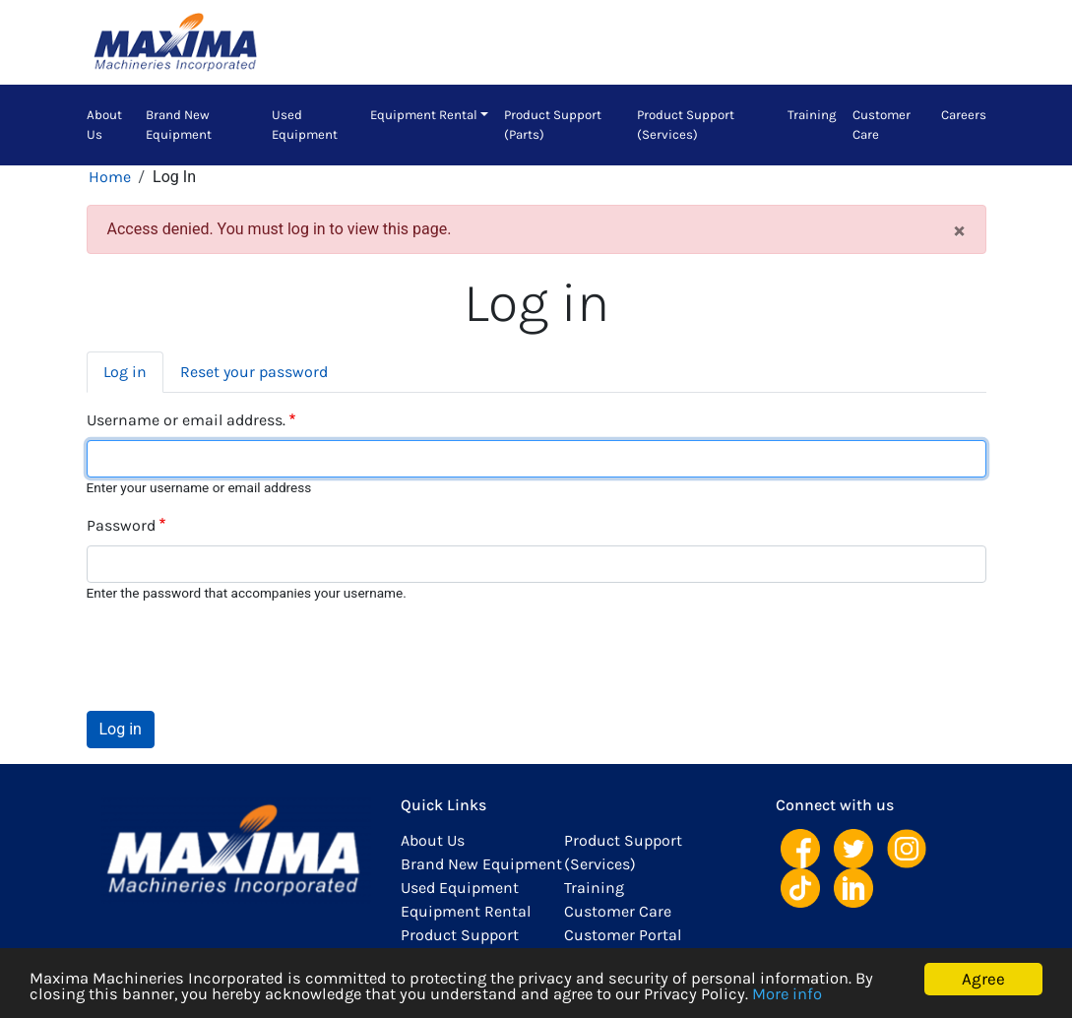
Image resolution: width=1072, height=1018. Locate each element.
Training (812, 114)
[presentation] (236, 656)
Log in (125, 371)
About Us (104, 124)
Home (110, 176)
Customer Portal (622, 934)
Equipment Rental (423, 114)
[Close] (959, 229)
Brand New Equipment (179, 124)
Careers (963, 114)
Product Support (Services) (685, 124)
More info (801, 994)
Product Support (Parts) (552, 124)
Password (121, 525)
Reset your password (254, 371)
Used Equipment (305, 124)
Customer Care (881, 124)
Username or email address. (186, 420)
